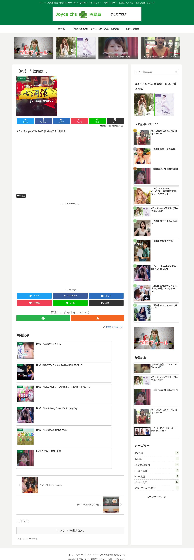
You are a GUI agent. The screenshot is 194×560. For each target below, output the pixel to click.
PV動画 (21, 196)
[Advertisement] (70, 225)
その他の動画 (157, 465)
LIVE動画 (157, 476)
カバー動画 (157, 482)
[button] (176, 72)
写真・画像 (157, 471)
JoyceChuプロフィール (84, 553)
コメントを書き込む (70, 471)
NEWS (157, 459)
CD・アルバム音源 (157, 488)
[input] (156, 73)
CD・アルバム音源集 (105, 553)
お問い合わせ (123, 553)
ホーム (68, 553)
